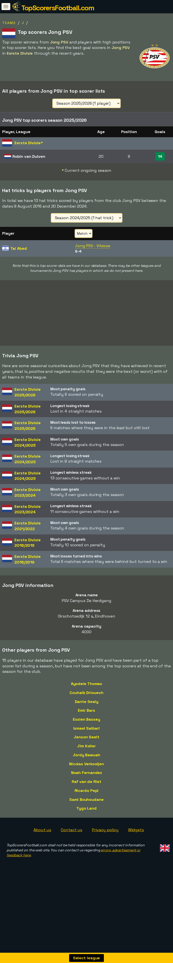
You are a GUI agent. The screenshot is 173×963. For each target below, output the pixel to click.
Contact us (71, 852)
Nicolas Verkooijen (86, 786)
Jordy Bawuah (86, 777)
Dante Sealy (86, 723)
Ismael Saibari (86, 750)
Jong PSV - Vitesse (92, 245)
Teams (9, 23)
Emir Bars (86, 732)
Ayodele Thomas (86, 705)
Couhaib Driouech (86, 714)
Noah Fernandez (86, 794)
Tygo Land (86, 830)
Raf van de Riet (86, 803)
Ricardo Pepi (87, 812)
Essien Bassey (86, 741)
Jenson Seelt (86, 759)
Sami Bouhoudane (86, 821)
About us (42, 852)
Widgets (136, 852)
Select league (86, 957)
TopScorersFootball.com (57, 7)
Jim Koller (86, 768)
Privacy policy (105, 852)
